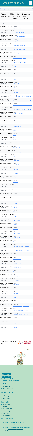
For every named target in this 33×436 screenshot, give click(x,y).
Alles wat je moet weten (19, 28)
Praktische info (6, 404)
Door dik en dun (17, 263)
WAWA (15, 203)
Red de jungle (16, 289)
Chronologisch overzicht (8, 388)
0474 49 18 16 (6, 431)
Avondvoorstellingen (8, 411)
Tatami (15, 297)
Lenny (14, 156)
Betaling (5, 406)
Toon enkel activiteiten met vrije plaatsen (14, 16)
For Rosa (15, 169)
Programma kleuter (7, 395)
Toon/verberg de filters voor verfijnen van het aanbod (16, 9)
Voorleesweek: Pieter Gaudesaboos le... (22, 96)
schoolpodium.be (14, 380)
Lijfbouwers (16, 83)
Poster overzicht (6, 386)
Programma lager (7, 397)
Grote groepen (6, 413)
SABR (14, 130)
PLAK (14, 186)
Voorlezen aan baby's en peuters (21, 242)
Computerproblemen (7, 408)
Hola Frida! (16, 160)
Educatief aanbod (7, 410)
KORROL (15, 224)
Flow (14, 66)
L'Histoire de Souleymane (19, 58)
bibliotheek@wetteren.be (8, 424)
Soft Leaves (16, 280)
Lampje (15, 319)
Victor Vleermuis (17, 272)
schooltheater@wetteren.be (15, 429)
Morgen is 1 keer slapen (19, 41)
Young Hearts (16, 220)
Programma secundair (8, 398)
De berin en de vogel (18, 113)
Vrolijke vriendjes (17, 122)
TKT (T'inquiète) (17, 148)
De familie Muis (17, 254)
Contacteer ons (6, 415)
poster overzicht (25, 17)
